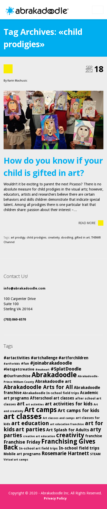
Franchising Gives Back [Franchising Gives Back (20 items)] (49, 444)
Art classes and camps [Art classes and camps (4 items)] (59, 418)
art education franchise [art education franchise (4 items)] (67, 424)
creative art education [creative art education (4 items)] (39, 436)
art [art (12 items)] (21, 404)
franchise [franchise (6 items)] (93, 436)
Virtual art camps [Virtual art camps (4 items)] (16, 459)
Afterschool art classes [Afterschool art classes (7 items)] (52, 398)
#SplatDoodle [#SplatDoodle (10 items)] (66, 369)
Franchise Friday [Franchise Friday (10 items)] (22, 442)
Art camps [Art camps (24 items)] (40, 410)
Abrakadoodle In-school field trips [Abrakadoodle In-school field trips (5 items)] (51, 393)
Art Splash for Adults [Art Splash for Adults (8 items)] (67, 429)
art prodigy (18, 237)
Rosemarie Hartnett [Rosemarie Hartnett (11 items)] (65, 453)
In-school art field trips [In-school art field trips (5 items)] (38, 448)
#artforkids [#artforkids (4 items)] (12, 363)
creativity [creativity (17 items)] (70, 435)
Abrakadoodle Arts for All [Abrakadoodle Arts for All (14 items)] (38, 387)
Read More (91, 223)
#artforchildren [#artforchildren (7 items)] (73, 358)
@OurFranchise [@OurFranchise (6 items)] (17, 376)
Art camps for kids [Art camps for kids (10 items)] (78, 410)
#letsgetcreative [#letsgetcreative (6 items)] (19, 369)
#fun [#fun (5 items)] (25, 363)
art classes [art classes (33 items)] (23, 416)
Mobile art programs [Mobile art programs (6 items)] (22, 454)
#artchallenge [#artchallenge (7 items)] (44, 358)
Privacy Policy (55, 498)
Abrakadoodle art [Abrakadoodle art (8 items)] (53, 381)
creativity (54, 237)
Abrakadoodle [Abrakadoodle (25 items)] (54, 375)
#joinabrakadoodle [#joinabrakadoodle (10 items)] (51, 363)
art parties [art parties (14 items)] (30, 429)
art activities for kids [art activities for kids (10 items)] (69, 403)
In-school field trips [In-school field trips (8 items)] (79, 448)
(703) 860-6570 (15, 319)
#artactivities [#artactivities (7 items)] (17, 358)
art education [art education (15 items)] (30, 423)
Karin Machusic (17, 80)
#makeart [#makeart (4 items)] (42, 369)
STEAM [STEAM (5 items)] (95, 454)
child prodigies (36, 237)
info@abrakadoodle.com (24, 288)
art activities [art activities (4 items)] (35, 404)
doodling (67, 237)
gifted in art (82, 237)
